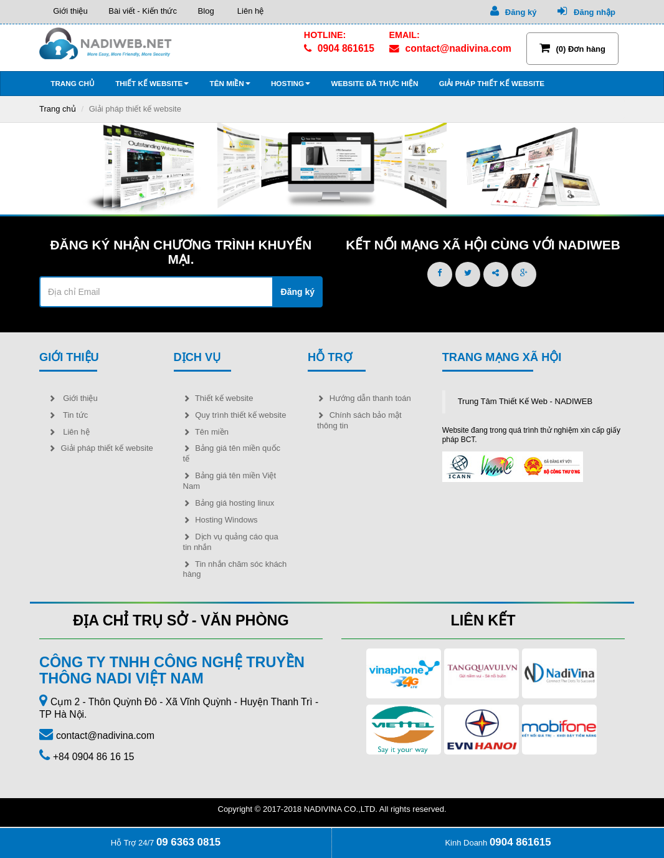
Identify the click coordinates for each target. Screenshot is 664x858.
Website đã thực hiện (373, 83)
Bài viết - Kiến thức (142, 11)
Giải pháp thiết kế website (490, 83)
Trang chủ (72, 83)
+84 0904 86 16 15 (94, 756)
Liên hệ (248, 11)
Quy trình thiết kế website (235, 415)
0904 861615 (339, 49)
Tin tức (68, 415)
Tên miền (228, 83)
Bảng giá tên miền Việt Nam (230, 481)
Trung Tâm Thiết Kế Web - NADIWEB (525, 401)
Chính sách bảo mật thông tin (359, 420)
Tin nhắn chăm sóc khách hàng (235, 569)
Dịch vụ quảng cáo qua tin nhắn (230, 542)
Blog (205, 11)
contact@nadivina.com (450, 49)
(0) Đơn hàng (572, 48)
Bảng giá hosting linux (229, 503)
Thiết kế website (151, 83)
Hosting (290, 83)
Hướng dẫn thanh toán (364, 398)
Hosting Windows (220, 519)
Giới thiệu (68, 11)
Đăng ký (513, 11)
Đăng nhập (586, 11)
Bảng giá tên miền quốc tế (232, 453)
